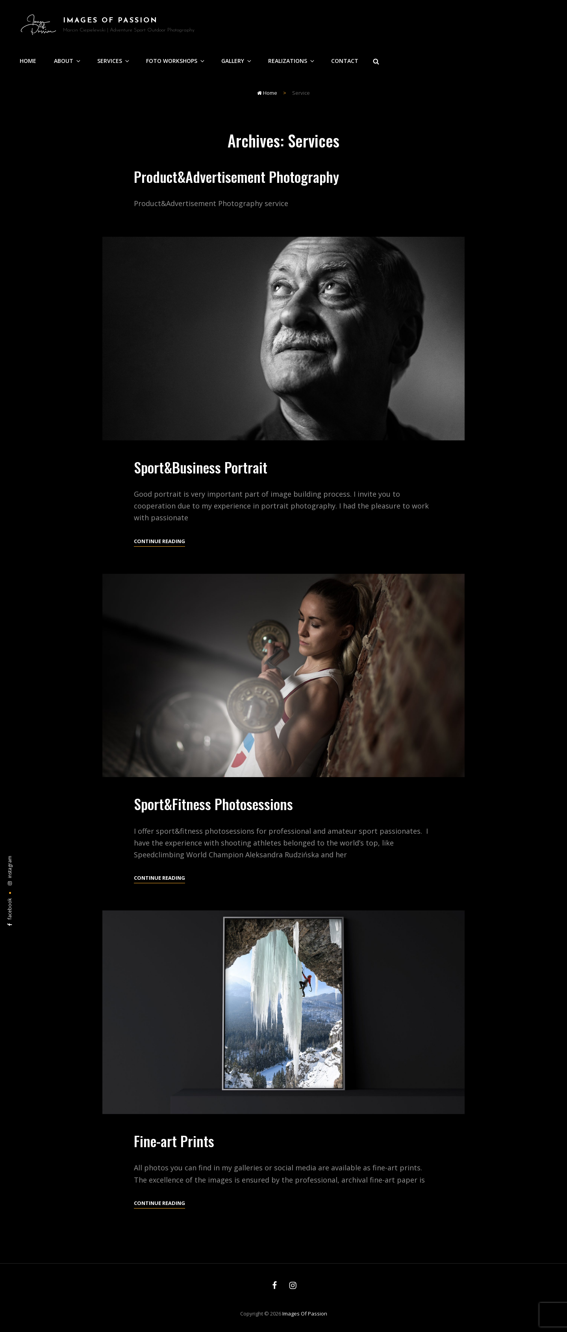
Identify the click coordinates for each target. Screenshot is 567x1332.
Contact (344, 60)
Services (113, 60)
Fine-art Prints (174, 1150)
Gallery (236, 60)
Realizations (291, 60)
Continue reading (159, 551)
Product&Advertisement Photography (236, 176)
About (68, 60)
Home (28, 60)
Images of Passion (110, 20)
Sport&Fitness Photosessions (213, 813)
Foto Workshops (176, 60)
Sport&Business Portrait (200, 476)
